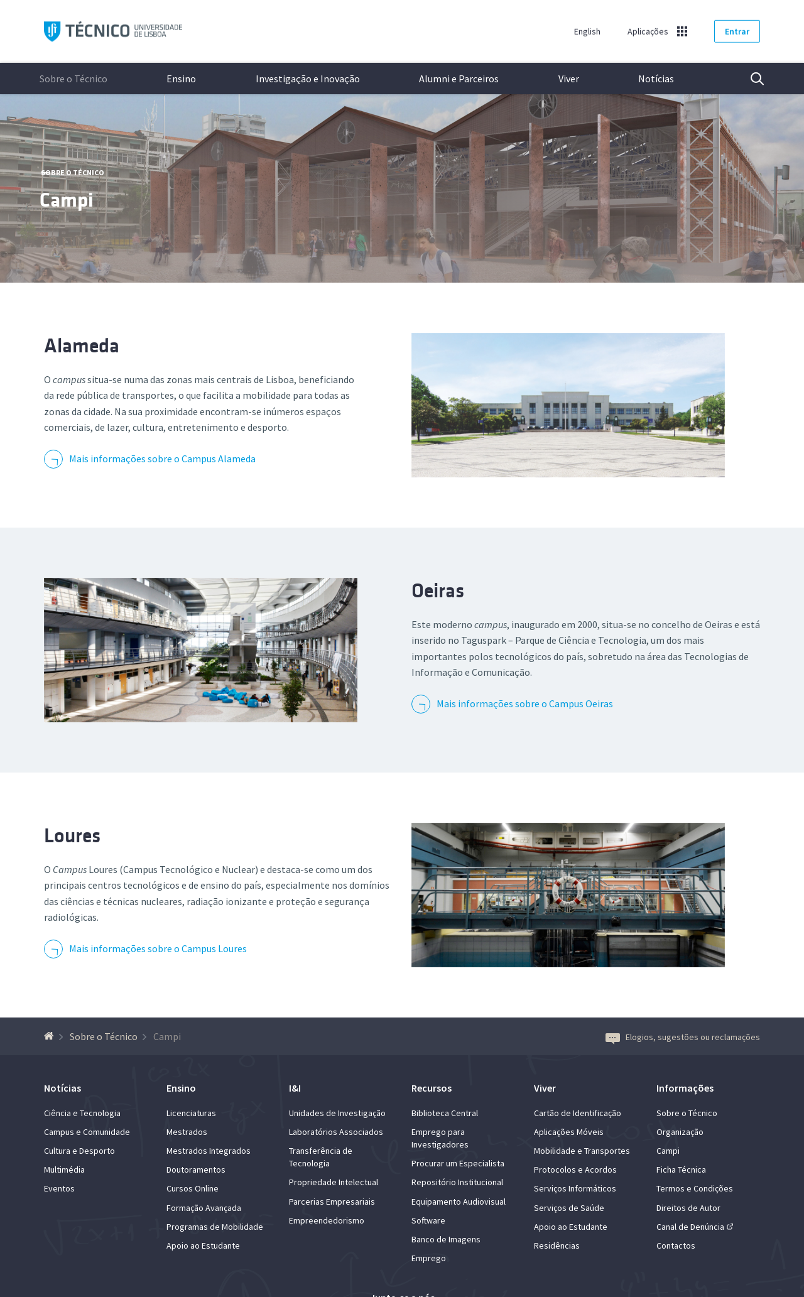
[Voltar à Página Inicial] (50, 1036)
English (587, 31)
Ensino (181, 78)
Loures (72, 836)
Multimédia (64, 1169)
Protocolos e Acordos (575, 1169)
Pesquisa (749, 78)
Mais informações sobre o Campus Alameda (162, 458)
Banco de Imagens (446, 1239)
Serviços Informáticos (575, 1188)
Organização (680, 1131)
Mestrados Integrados (208, 1150)
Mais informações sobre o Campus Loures (158, 948)
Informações (685, 1088)
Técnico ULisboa (113, 31)
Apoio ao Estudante (203, 1245)
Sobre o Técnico (73, 78)
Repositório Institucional (457, 1182)
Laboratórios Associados (336, 1131)
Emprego (428, 1258)
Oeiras (437, 591)
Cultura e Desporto (79, 1150)
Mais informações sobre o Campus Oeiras (525, 703)
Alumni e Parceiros (459, 78)
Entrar (737, 31)
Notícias (656, 78)
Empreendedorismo (326, 1220)
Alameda (81, 346)
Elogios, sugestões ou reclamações (683, 1037)
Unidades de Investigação (337, 1113)
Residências (557, 1245)
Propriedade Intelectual (333, 1182)
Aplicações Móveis (569, 1131)
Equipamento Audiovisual (458, 1201)
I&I (295, 1088)
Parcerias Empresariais (332, 1201)
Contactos (675, 1245)
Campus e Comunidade (87, 1131)
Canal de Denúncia (690, 1226)
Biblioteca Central (444, 1113)
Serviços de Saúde (569, 1207)
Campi (668, 1150)
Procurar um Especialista (457, 1163)
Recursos (431, 1088)
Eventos (59, 1188)
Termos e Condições (694, 1188)
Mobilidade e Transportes (582, 1150)
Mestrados (186, 1131)
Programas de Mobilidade (214, 1226)
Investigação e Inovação (308, 78)
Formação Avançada (203, 1207)
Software (428, 1220)
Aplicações (647, 31)
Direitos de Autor (688, 1207)
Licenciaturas (191, 1113)
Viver (568, 78)
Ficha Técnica (681, 1169)
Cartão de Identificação (577, 1113)
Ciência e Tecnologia (82, 1113)
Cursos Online (192, 1188)
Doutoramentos (195, 1169)
